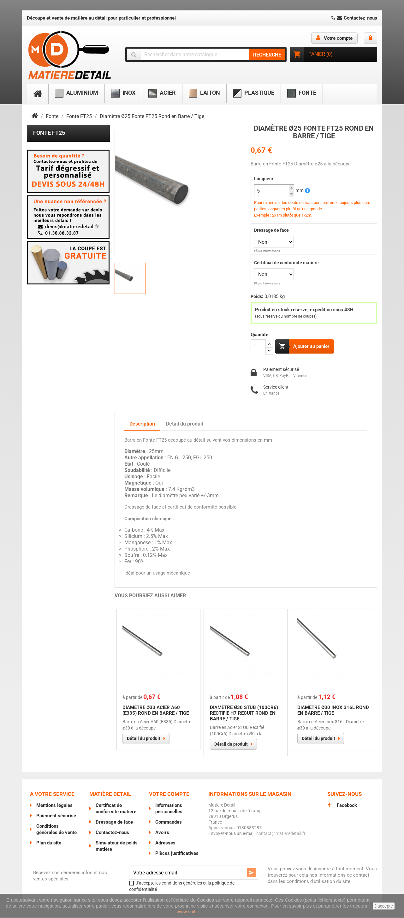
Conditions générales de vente (56, 830)
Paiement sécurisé (56, 817)
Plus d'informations (267, 251)
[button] (291, 188)
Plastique (253, 93)
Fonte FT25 (49, 132)
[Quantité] (258, 346)
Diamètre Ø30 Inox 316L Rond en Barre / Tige (333, 711)
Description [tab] (142, 425)
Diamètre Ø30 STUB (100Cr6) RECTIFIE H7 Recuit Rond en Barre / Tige (244, 714)
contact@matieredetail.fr (281, 834)
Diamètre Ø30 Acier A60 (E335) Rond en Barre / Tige (155, 711)
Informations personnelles (168, 809)
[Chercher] (206, 54)
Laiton (204, 93)
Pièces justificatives (177, 854)
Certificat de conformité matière (286, 262)
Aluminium (76, 93)
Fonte (301, 93)
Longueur (263, 178)
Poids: (257, 296)
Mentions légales (54, 806)
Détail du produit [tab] (184, 425)
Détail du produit (143, 739)
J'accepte (383, 906)
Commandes (168, 823)
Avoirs (162, 833)
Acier (162, 93)
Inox (123, 93)
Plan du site (48, 844)
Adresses (165, 844)
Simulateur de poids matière (117, 847)
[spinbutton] (274, 191)
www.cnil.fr (187, 911)
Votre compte (169, 795)
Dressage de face (271, 230)
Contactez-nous (353, 18)
